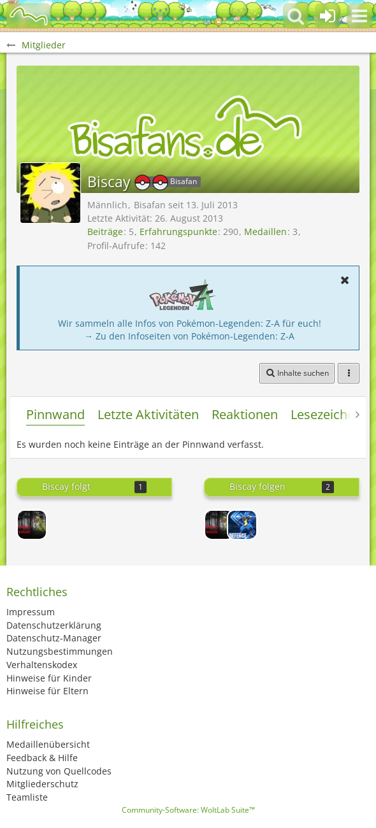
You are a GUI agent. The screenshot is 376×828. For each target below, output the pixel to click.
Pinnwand (55, 414)
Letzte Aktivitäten (148, 414)
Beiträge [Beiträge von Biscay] (105, 231)
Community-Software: (188, 809)
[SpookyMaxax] (32, 525)
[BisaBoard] (29, 16)
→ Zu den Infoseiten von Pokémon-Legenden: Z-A (189, 336)
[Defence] (242, 525)
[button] (359, 16)
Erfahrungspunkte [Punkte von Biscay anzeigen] (178, 231)
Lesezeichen (326, 414)
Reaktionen (245, 414)
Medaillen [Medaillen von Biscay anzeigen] (265, 231)
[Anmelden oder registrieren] (327, 16)
